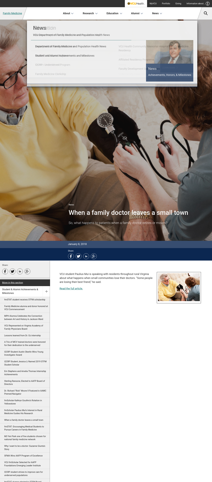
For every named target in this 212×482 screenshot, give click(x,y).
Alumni (137, 13)
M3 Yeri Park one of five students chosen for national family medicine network (25, 438)
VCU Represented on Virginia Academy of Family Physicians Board (23, 327)
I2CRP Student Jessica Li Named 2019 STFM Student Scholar (25, 363)
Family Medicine (12, 13)
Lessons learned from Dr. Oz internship (22, 335)
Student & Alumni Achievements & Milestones (20, 291)
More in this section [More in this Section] (12, 282)
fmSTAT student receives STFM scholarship (24, 299)
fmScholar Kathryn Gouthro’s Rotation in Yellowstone (23, 402)
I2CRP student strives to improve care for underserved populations (23, 474)
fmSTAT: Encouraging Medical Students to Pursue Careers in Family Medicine (24, 428)
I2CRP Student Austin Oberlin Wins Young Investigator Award (23, 353)
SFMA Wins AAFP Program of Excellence (23, 456)
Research (90, 13)
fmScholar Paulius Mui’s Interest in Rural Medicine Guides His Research (23, 412)
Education (114, 13)
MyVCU (153, 3)
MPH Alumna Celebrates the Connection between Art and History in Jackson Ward (23, 318)
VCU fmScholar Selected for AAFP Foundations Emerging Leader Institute (22, 464)
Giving (178, 3)
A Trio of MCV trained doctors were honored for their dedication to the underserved (24, 344)
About (68, 13)
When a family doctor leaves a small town (23, 420)
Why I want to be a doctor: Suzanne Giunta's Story (24, 448)
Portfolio (166, 3)
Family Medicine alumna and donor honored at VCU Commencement (26, 308)
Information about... (198, 4)
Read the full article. (71, 288)
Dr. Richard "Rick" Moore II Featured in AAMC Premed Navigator (25, 392)
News (157, 13)
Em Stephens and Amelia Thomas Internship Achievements (25, 373)
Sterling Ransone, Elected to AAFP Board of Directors (24, 383)
